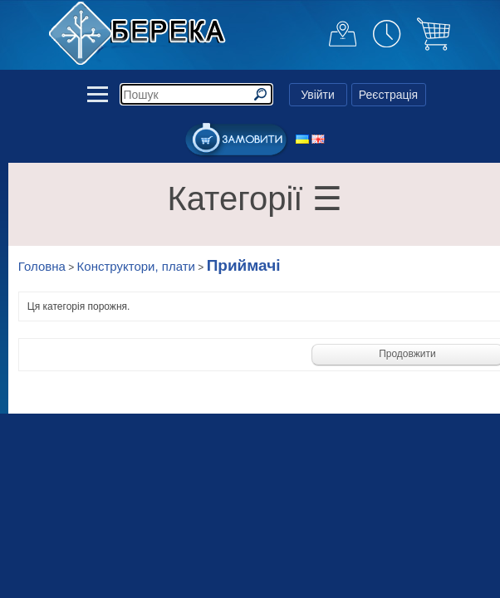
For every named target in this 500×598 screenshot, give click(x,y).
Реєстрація (388, 94)
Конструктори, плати (136, 266)
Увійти (318, 94)
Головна (42, 266)
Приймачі (244, 265)
